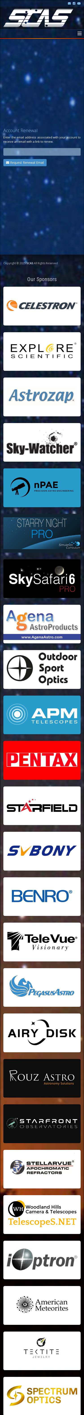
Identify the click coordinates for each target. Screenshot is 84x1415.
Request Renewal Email (25, 162)
